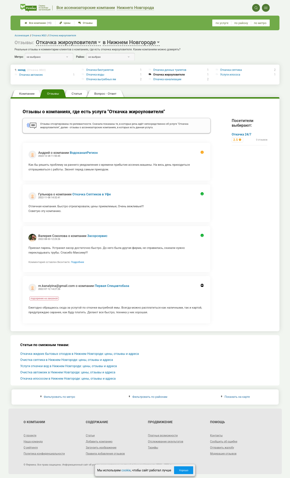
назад (32, 70)
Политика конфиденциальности (44, 453)
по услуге (222, 23)
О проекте (30, 435)
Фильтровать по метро (57, 397)
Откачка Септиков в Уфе (91, 194)
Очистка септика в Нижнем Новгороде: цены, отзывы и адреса (66, 360)
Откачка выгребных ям (101, 79)
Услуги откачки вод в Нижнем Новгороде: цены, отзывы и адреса (68, 366)
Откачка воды (95, 74)
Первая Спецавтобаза (112, 286)
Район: (80, 56)
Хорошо (183, 470)
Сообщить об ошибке (223, 441)
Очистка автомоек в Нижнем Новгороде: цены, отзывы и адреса (67, 372)
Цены (65, 22)
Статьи (90, 435)
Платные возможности (163, 435)
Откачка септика (231, 70)
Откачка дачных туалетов (169, 70)
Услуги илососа (230, 74)
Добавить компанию (99, 441)
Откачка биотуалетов (99, 70)
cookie (126, 470)
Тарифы (153, 447)
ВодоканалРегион (84, 153)
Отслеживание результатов (165, 441)
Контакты (216, 435)
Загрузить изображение (101, 447)
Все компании (38, 22)
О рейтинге (31, 447)
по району (241, 23)
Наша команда (33, 441)
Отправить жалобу (222, 447)
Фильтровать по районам (148, 397)
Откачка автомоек (31, 74)
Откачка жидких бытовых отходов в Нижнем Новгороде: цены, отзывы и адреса (79, 354)
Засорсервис (97, 236)
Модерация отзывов (223, 453)
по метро (260, 23)
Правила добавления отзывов (105, 453)
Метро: (19, 56)
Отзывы (85, 22)
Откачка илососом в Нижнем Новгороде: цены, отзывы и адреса (68, 378)
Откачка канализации (167, 79)
